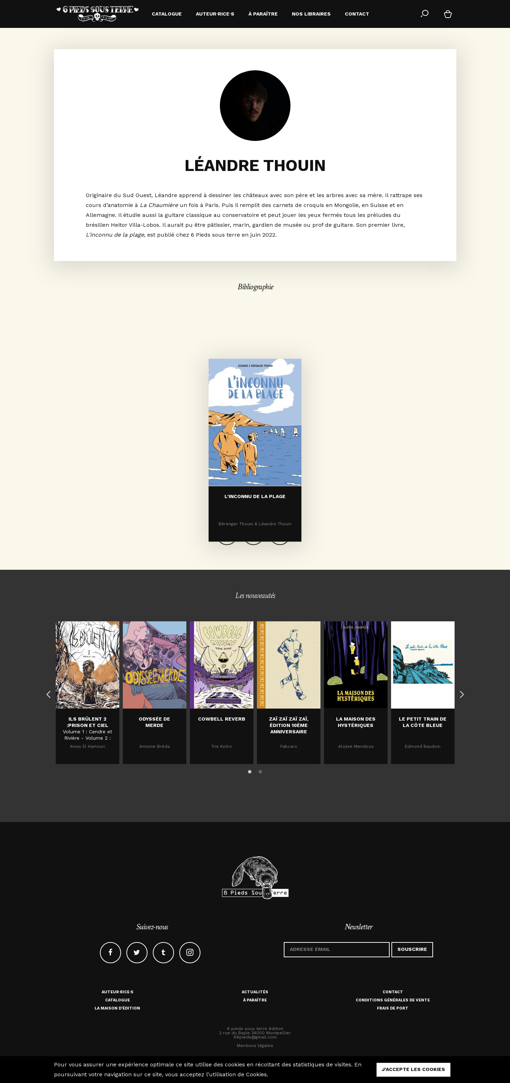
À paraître (255, 1000)
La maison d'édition (117, 1008)
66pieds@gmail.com (255, 1037)
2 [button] (260, 770)
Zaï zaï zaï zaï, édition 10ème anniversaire (288, 725)
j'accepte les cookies (413, 1069)
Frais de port (392, 1008)
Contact (393, 992)
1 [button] (249, 770)
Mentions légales (255, 1045)
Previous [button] (46, 692)
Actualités (255, 992)
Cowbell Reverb (221, 719)
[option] (87, 692)
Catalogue (117, 1000)
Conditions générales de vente (393, 1000)
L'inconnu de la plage (255, 539)
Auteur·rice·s (117, 992)
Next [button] (459, 692)
